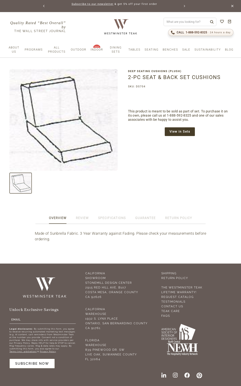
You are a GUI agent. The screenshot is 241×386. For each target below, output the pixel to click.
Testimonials (173, 301)
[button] (44, 6)
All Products (57, 49)
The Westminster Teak (181, 287)
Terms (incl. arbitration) (23, 351)
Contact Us (172, 306)
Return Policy (174, 278)
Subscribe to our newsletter (100, 3)
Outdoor (78, 49)
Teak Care (170, 311)
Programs (34, 49)
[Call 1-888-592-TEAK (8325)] (200, 32)
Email (16, 319)
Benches (170, 49)
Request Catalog (177, 297)
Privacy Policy (48, 351)
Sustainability (207, 49)
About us (14, 49)
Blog (229, 49)
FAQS (165, 316)
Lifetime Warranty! (179, 292)
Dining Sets (116, 49)
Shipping (169, 273)
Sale (186, 49)
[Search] (212, 22)
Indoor (97, 49)
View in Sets (179, 131)
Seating (152, 49)
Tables (134, 49)
